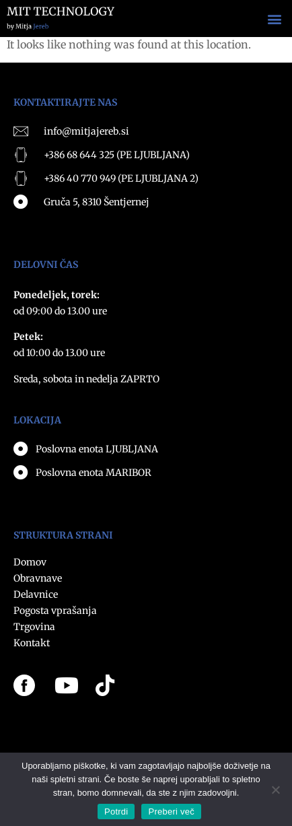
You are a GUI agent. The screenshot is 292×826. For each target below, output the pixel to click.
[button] (274, 18)
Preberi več (171, 811)
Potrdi (116, 811)
